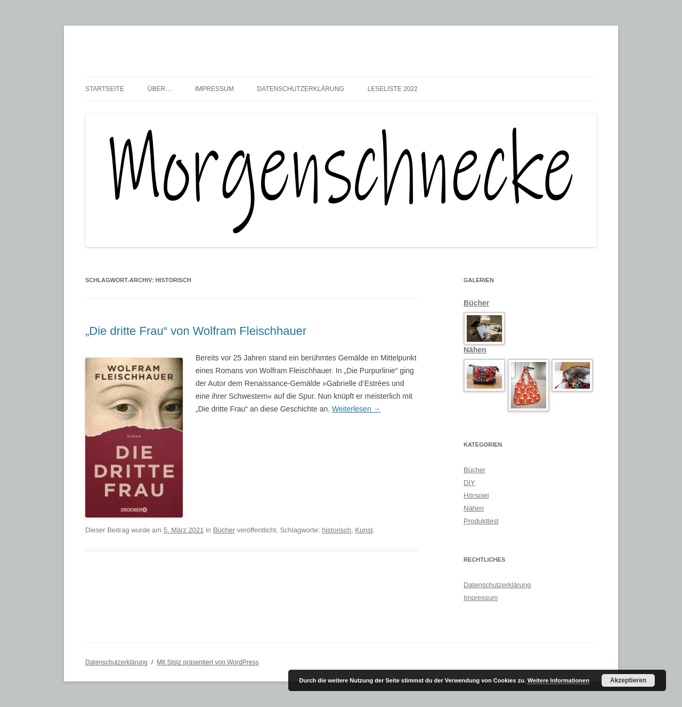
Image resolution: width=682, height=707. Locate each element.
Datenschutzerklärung (300, 89)
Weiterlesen (356, 409)
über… (160, 89)
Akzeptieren (628, 680)
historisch (336, 530)
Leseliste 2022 (393, 89)
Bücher (224, 530)
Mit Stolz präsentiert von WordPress (207, 662)
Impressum (214, 89)
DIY (469, 483)
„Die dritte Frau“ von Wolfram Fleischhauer (195, 331)
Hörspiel (476, 495)
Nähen (475, 350)
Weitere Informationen (558, 680)
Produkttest (481, 521)
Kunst (363, 530)
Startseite (104, 89)
